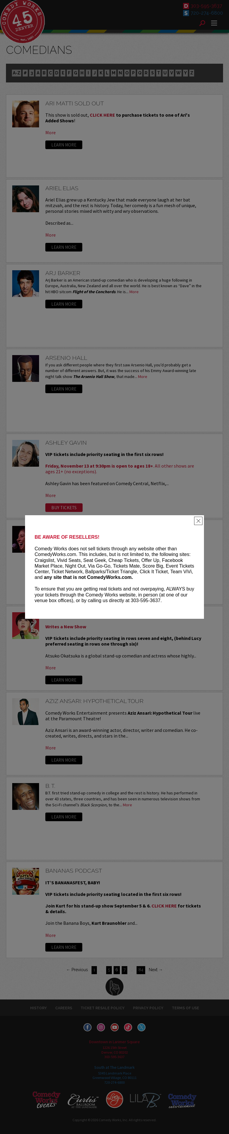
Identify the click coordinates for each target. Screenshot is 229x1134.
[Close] (198, 521)
